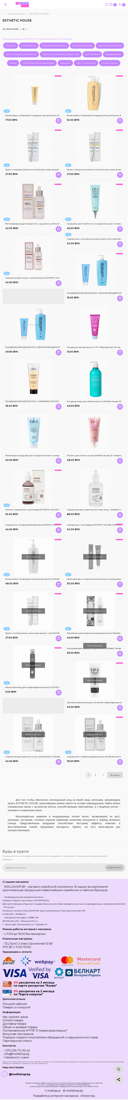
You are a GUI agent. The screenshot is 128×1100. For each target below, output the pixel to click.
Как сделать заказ (15, 1017)
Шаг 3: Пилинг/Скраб (109, 45)
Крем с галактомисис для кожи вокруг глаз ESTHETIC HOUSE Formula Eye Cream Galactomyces (55, 633)
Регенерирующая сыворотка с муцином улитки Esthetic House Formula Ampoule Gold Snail (53, 223)
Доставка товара (14, 1023)
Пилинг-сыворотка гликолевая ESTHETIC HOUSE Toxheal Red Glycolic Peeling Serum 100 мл (53, 509)
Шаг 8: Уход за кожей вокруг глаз (61, 54)
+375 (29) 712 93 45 (17, 1050)
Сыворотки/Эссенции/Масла (38, 63)
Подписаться (115, 868)
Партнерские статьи (17, 1040)
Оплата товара (13, 1020)
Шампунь (65, 63)
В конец (115, 775)
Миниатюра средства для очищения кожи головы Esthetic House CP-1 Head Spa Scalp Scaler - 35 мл (57, 455)
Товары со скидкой (16, 1007)
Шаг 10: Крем (92, 54)
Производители (16, 13)
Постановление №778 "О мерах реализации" (35, 1030)
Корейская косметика (54, 45)
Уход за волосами (82, 45)
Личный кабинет (15, 1004)
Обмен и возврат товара (20, 1027)
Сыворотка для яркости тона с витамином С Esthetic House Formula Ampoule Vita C (49, 756)
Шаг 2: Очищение (86, 63)
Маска (13, 63)
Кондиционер (113, 54)
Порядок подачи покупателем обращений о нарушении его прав (50, 1037)
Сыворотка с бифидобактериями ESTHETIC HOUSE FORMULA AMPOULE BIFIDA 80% (50, 525)
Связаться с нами (16, 1057)
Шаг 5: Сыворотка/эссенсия (21, 54)
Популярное (29, 45)
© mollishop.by (73, 1090)
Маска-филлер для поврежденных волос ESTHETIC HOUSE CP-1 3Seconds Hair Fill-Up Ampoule (55, 687)
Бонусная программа (18, 1034)
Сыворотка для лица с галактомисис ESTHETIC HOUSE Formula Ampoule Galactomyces (51, 278)
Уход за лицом (110, 63)
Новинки (10, 45)
